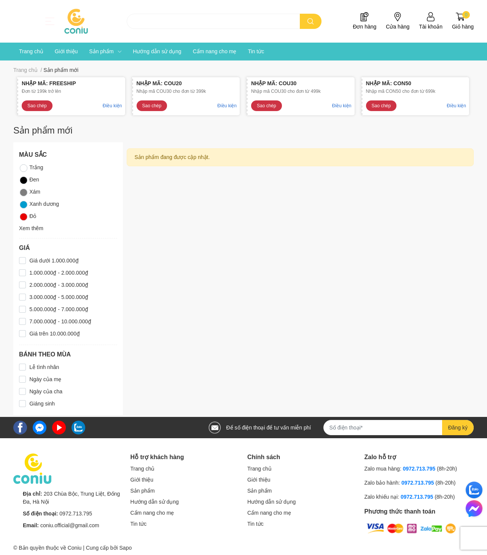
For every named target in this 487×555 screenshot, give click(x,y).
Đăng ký (458, 428)
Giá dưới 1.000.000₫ (54, 261)
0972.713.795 (75, 513)
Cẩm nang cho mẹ (152, 513)
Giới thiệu (142, 480)
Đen (29, 180)
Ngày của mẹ (45, 379)
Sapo (125, 548)
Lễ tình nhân (44, 367)
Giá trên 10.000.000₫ (54, 334)
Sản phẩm (143, 491)
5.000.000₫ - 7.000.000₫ (58, 309)
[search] (310, 21)
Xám (29, 192)
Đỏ (27, 216)
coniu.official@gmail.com (69, 525)
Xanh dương (39, 204)
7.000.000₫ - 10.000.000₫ (60, 321)
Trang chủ (143, 469)
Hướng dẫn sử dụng (155, 502)
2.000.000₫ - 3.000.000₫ (58, 285)
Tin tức (139, 524)
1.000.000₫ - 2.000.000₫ (58, 273)
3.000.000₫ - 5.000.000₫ (58, 297)
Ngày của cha (45, 391)
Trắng (31, 168)
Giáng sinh (42, 404)
